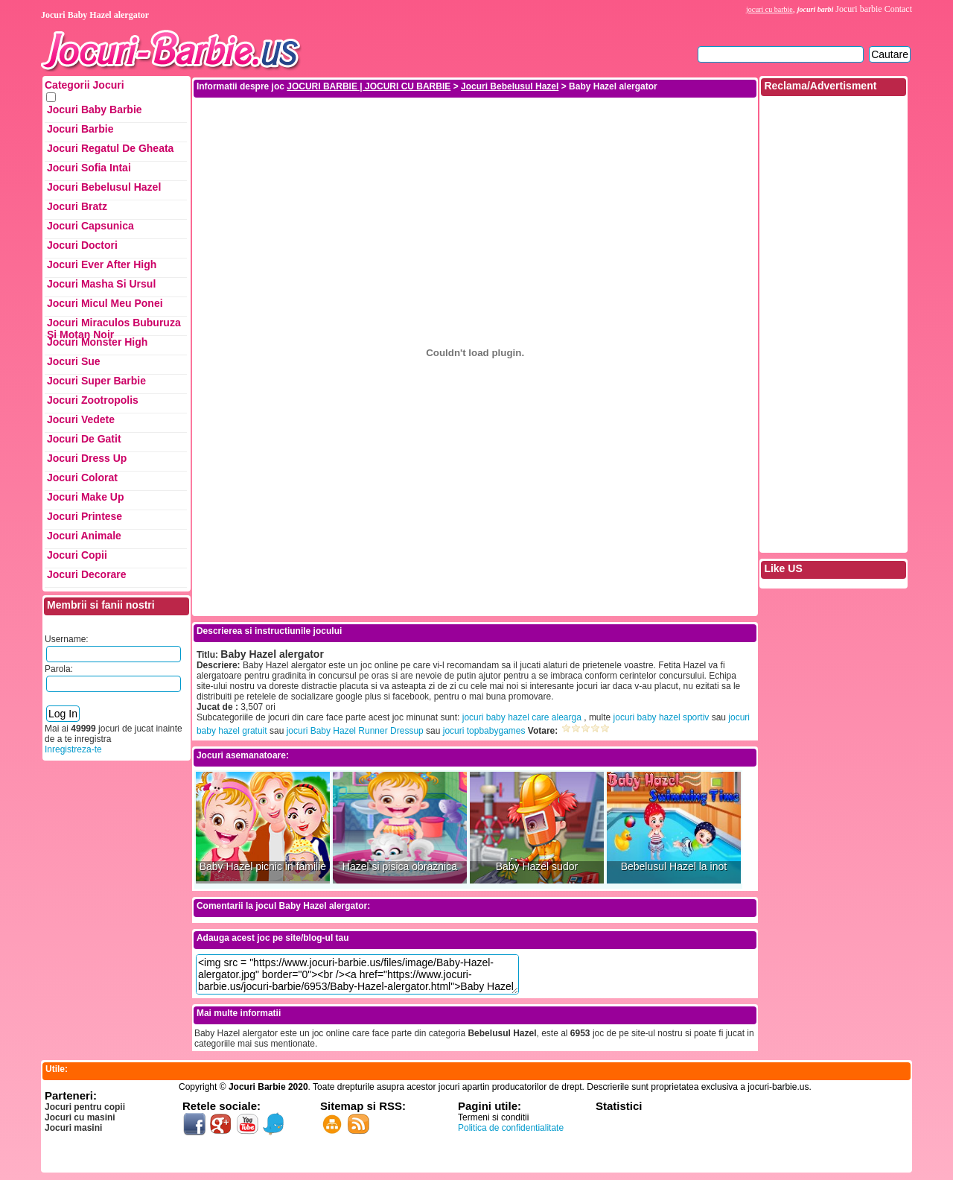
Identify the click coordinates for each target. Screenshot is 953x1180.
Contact (898, 9)
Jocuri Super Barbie (96, 381)
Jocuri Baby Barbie (94, 109)
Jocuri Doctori (82, 245)
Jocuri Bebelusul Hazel (104, 187)
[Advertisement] (475, 132)
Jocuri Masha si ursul (101, 284)
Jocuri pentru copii (85, 1107)
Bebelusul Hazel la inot (674, 866)
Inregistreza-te (73, 749)
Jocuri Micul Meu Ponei (105, 303)
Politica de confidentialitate (511, 1128)
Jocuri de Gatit (84, 439)
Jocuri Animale (84, 536)
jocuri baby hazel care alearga (521, 717)
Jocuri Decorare (87, 574)
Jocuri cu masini (80, 1117)
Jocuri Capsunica (90, 226)
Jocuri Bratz (77, 206)
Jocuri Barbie (80, 129)
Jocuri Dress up (87, 458)
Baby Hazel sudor (537, 866)
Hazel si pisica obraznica (399, 866)
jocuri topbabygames (484, 731)
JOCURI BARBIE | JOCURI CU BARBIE (368, 86)
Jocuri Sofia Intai (89, 168)
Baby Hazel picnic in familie (263, 866)
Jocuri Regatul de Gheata (110, 148)
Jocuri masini (73, 1128)
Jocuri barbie (858, 9)
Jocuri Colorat (82, 477)
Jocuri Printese (84, 516)
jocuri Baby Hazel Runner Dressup (355, 731)
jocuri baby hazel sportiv (661, 717)
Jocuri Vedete (81, 419)
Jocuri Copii (77, 555)
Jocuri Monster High (97, 342)
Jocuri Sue (74, 361)
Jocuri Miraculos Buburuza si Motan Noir (114, 326)
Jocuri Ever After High (101, 264)
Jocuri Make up (85, 497)
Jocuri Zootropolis (92, 400)
